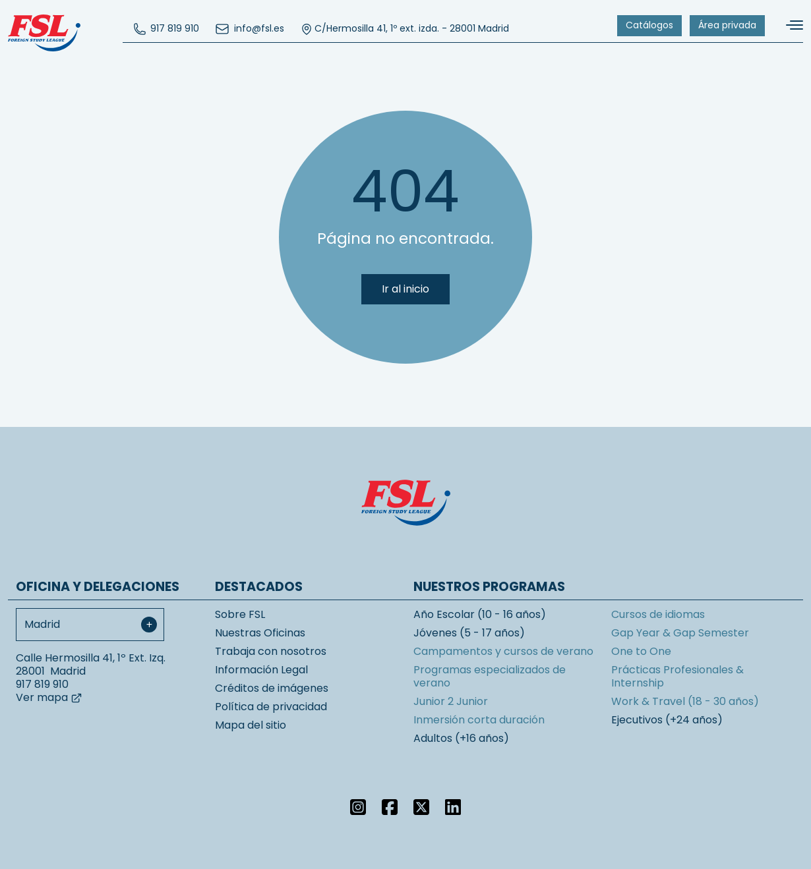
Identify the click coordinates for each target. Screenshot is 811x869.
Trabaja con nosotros (270, 651)
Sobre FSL (240, 614)
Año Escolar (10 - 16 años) (479, 614)
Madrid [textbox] (42, 624)
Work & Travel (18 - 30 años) (685, 701)
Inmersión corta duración (479, 719)
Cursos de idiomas (658, 614)
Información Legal (261, 669)
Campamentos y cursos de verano (503, 651)
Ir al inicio (405, 288)
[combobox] (90, 624)
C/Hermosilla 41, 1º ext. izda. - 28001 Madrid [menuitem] (404, 29)
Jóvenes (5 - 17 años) (469, 632)
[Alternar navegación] (789, 25)
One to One (641, 651)
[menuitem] (166, 29)
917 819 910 (166, 29)
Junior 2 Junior (450, 701)
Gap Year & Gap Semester (680, 632)
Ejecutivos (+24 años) (667, 719)
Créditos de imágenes (271, 688)
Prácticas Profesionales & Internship (677, 676)
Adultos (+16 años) (461, 738)
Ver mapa (49, 697)
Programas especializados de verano (489, 676)
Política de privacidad (271, 706)
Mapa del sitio (250, 725)
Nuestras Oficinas (260, 632)
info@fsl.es (249, 29)
